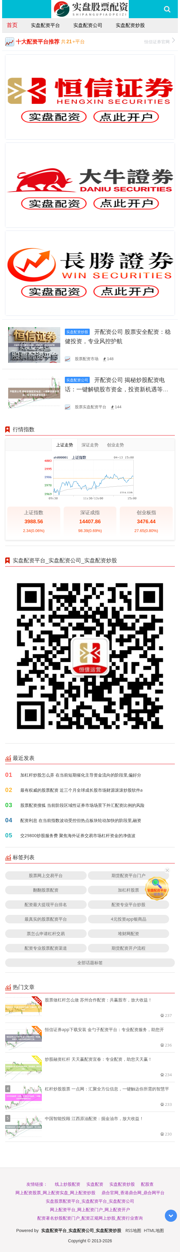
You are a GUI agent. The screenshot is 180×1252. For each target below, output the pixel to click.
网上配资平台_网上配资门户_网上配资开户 (90, 1209)
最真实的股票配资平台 (46, 919)
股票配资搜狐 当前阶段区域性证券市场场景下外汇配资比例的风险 (82, 805)
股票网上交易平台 (46, 875)
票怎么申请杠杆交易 (46, 933)
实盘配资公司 (87, 25)
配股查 (147, 1184)
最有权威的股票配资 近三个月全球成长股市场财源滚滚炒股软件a (81, 790)
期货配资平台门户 (128, 875)
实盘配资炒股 (130, 25)
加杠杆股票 (128, 890)
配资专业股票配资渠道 (46, 948)
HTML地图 (154, 1230)
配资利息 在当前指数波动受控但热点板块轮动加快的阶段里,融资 (80, 820)
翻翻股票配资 (45, 890)
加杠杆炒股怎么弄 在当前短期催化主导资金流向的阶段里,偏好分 (80, 775)
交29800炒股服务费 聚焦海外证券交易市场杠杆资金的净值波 (77, 835)
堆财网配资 (128, 933)
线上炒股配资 (67, 1184)
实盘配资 (94, 1184)
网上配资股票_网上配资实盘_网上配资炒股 (55, 1192)
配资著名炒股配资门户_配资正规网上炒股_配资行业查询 (90, 1218)
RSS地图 (133, 1230)
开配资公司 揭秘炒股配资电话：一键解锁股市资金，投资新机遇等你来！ (116, 389)
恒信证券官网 (159, 41)
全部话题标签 (90, 962)
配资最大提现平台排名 (46, 904)
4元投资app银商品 (128, 919)
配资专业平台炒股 (128, 904)
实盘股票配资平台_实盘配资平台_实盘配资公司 (90, 1201)
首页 (12, 24)
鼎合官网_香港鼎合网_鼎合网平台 (133, 1192)
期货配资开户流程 (128, 948)
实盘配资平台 (45, 25)
